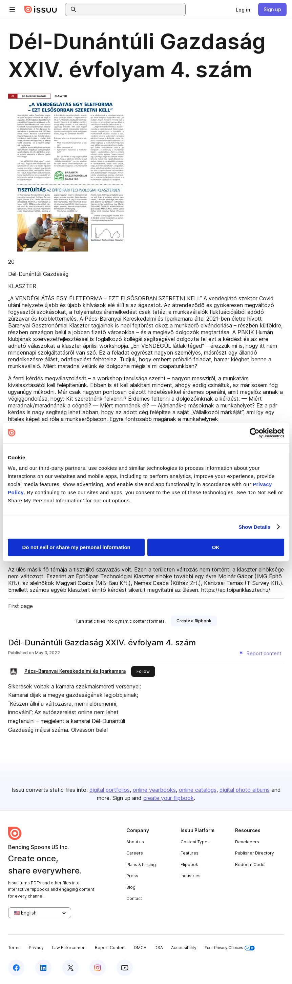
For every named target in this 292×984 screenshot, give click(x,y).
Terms (14, 947)
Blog (130, 887)
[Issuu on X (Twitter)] (70, 968)
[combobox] (131, 9)
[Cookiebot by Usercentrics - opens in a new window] (254, 433)
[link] (242, 9)
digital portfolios (109, 789)
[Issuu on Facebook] (16, 968)
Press (132, 875)
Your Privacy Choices (230, 947)
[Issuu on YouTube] (125, 968)
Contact (134, 898)
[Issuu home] (41, 9)
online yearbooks (154, 789)
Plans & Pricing (141, 864)
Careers (134, 853)
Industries (191, 875)
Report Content (110, 947)
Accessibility (183, 947)
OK (216, 547)
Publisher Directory (254, 853)
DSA (158, 947)
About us (135, 841)
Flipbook (189, 864)
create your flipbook (168, 798)
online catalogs (197, 789)
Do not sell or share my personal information (76, 547)
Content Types (195, 841)
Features (190, 853)
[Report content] (260, 653)
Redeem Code (250, 864)
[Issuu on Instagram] (97, 968)
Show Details (254, 527)
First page (20, 606)
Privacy (36, 947)
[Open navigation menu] (12, 9)
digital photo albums (245, 789)
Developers (247, 841)
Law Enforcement (69, 947)
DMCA (140, 947)
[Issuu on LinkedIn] (43, 968)
